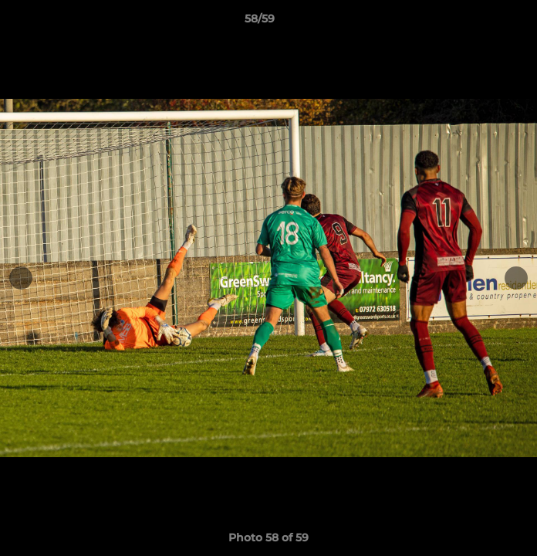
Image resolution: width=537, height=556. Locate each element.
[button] (481, 22)
